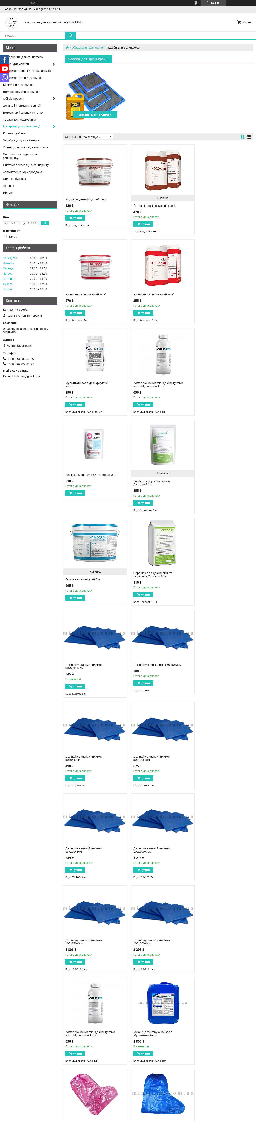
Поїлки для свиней (16, 64)
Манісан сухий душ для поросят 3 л (89, 391)
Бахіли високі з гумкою (81, 858)
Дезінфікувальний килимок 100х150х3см (148, 673)
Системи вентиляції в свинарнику (26, 165)
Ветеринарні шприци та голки (23, 112)
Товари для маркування (19, 119)
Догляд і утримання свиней (22, 105)
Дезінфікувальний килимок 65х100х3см (213, 581)
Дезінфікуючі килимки (93, 114)
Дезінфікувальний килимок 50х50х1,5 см (148, 489)
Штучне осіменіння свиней (21, 91)
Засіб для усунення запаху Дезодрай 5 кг (213, 859)
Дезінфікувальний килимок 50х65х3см (83, 581)
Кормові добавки (15, 133)
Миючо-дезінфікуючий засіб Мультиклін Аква (149, 764)
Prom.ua (147, 1113)
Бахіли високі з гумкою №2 (213, 763)
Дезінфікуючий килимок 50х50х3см (211, 489)
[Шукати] (70, 35)
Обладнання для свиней (88, 47)
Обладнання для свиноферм (23, 57)
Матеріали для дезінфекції (21, 126)
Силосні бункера (14, 178)
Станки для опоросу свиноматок (25, 147)
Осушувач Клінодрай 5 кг (212, 395)
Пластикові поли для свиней (22, 77)
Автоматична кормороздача (22, 172)
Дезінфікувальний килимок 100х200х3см (213, 673)
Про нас (8, 185)
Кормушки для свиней (18, 84)
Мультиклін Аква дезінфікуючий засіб (152, 296)
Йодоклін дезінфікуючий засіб (86, 199)
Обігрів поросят (14, 98)
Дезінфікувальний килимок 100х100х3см (83, 673)
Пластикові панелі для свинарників (27, 70)
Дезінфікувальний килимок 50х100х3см (148, 581)
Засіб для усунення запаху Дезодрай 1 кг (148, 397)
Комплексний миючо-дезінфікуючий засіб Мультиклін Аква (217, 297)
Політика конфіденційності (168, 1117)
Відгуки (8, 192)
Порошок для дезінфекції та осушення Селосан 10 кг (84, 489)
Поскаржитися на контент (137, 1117)
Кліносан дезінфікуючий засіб (215, 199)
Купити (77, 217)
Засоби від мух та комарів (21, 140)
